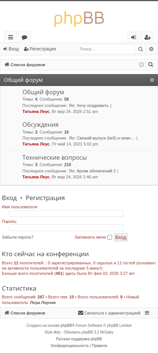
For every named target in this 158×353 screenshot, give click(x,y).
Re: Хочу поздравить (89, 105)
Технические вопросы (54, 157)
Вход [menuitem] (135, 38)
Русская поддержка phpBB (79, 339)
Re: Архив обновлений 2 (92, 171)
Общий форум (23, 79)
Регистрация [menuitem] (149, 38)
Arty (57, 332)
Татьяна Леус (36, 111)
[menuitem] (151, 65)
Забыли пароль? (18, 237)
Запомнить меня (93, 237)
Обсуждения (40, 124)
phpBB (66, 325)
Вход (14, 49)
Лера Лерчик (43, 302)
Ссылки (12, 38)
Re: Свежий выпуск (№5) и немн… (101, 138)
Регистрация (43, 49)
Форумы (26, 38)
